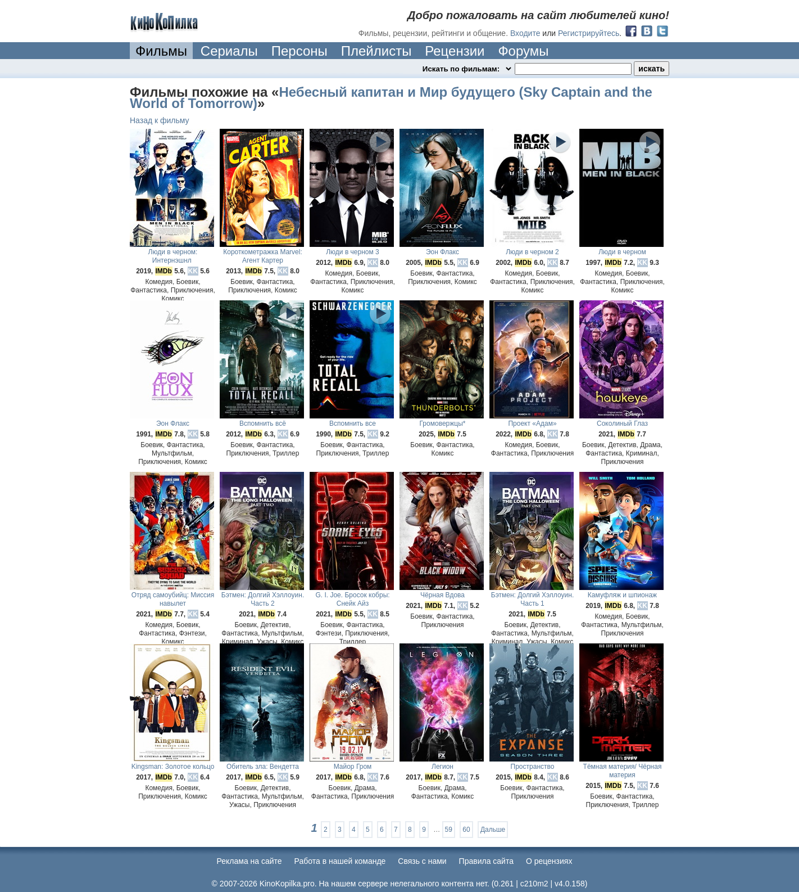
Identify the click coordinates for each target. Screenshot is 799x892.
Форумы (523, 50)
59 (448, 830)
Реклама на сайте (249, 861)
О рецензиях (549, 861)
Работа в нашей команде (340, 861)
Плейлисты (376, 50)
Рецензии (454, 50)
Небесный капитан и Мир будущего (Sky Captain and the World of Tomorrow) (391, 97)
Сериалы (229, 50)
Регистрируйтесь (588, 33)
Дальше (492, 830)
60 (466, 830)
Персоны (299, 50)
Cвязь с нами (422, 861)
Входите (525, 33)
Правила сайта (486, 861)
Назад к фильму (159, 120)
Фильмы (161, 50)
